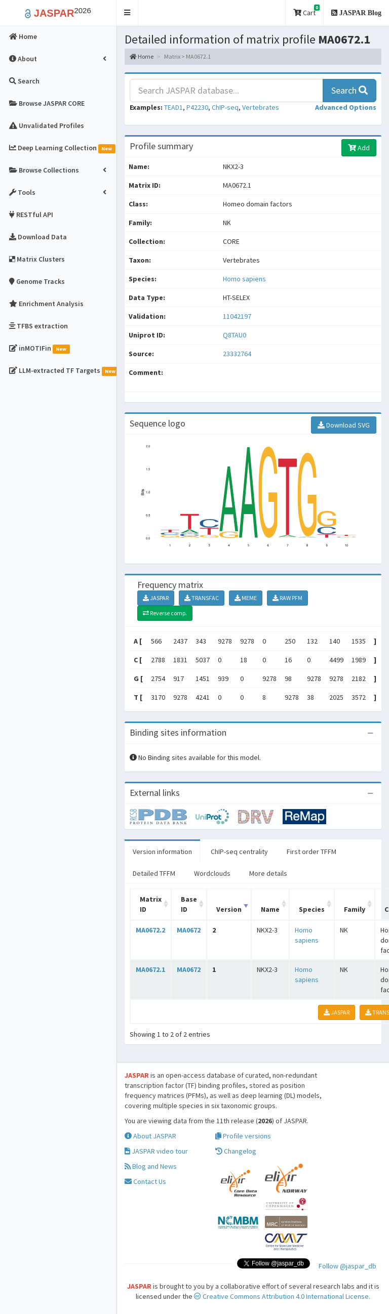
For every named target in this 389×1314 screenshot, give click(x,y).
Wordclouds (212, 873)
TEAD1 (173, 107)
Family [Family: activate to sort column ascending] (354, 909)
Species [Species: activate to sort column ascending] (312, 909)
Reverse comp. (165, 613)
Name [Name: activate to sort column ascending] (270, 909)
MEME (246, 598)
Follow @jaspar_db (347, 1265)
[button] (127, 13)
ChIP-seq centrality (239, 851)
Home (141, 56)
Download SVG (344, 425)
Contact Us (145, 1181)
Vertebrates (260, 107)
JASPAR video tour (156, 1151)
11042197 (237, 316)
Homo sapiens (244, 278)
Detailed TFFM (154, 873)
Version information (162, 851)
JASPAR (156, 598)
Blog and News (151, 1166)
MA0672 (189, 930)
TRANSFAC (201, 598)
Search (349, 90)
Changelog (235, 1151)
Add (359, 147)
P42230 (197, 107)
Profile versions (243, 1135)
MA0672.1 (150, 969)
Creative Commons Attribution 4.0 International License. (282, 1296)
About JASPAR (150, 1135)
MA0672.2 (150, 930)
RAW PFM (287, 598)
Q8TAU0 (235, 335)
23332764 (237, 353)
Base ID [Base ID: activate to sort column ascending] (189, 904)
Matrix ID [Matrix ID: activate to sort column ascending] (151, 904)
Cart (306, 11)
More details (268, 873)
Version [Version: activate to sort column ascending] (229, 909)
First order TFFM (311, 851)
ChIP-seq (225, 107)
